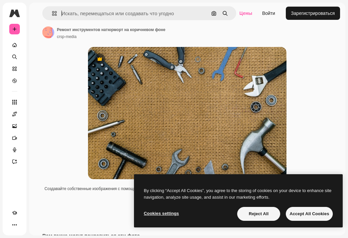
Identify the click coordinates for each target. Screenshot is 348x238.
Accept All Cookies (309, 213)
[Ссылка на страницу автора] (48, 32)
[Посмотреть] (14, 80)
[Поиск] (14, 57)
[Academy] (14, 213)
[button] (52, 13)
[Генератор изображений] (14, 126)
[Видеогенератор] (14, 138)
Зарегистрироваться (313, 13)
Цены (245, 13)
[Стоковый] (14, 68)
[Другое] (14, 224)
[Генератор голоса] (14, 149)
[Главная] (14, 45)
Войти (268, 13)
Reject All (259, 213)
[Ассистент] (14, 161)
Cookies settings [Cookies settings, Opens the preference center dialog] (161, 213)
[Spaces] (14, 114)
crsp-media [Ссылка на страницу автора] (66, 36)
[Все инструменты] (14, 102)
